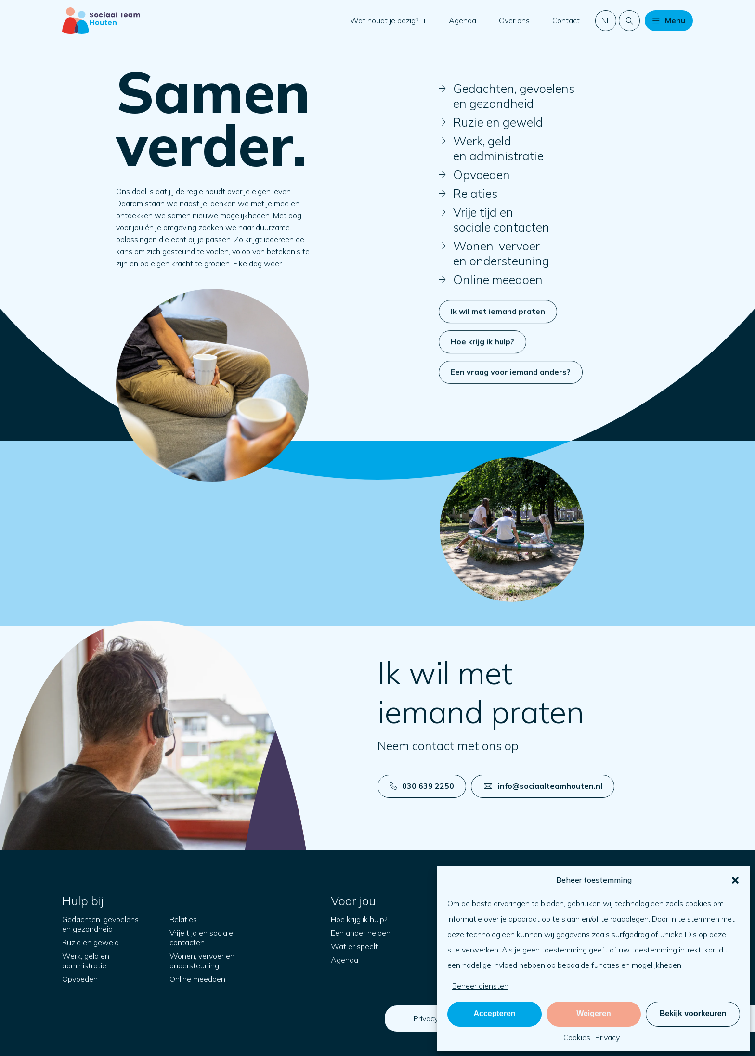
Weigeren (593, 1013)
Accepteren (494, 1013)
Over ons (514, 20)
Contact (566, 20)
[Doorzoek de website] (629, 20)
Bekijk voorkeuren (693, 1013)
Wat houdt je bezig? (385, 20)
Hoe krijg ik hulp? (482, 380)
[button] (735, 880)
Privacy (607, 1037)
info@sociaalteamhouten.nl (543, 786)
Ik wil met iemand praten (498, 349)
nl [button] (606, 20)
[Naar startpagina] (101, 20)
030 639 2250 (422, 786)
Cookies (576, 1037)
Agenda (462, 20)
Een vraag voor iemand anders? (511, 410)
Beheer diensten (480, 986)
